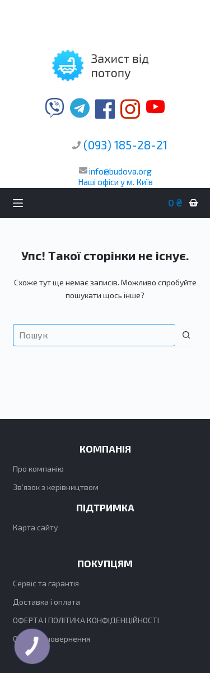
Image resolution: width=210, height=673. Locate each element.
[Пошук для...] (94, 335)
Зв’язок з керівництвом (56, 487)
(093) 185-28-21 (125, 145)
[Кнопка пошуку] (186, 335)
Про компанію (38, 468)
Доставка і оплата (46, 601)
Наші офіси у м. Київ (115, 182)
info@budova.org (115, 171)
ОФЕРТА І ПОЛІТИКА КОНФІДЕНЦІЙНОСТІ (86, 620)
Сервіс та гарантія (46, 583)
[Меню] (18, 203)
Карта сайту (35, 527)
